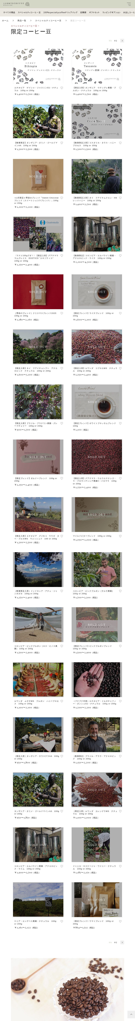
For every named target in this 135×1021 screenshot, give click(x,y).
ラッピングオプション (111, 12)
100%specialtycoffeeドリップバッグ (60, 12)
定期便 (83, 12)
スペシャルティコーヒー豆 (29, 12)
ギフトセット (94, 12)
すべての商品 (9, 12)
